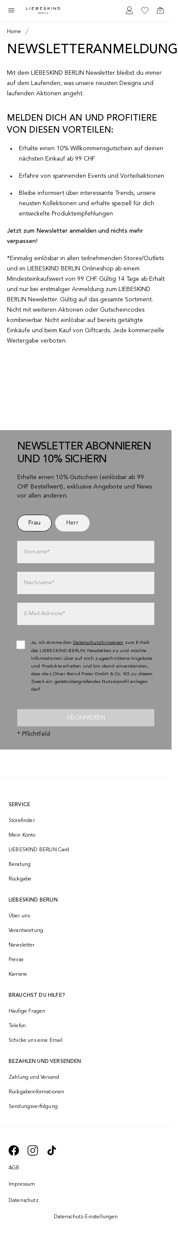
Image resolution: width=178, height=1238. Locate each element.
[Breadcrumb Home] (14, 31)
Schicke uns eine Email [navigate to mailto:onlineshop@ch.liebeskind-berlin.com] (36, 1040)
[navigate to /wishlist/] (145, 10)
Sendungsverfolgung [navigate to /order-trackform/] (33, 1106)
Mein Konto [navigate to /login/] (22, 835)
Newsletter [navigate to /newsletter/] (22, 945)
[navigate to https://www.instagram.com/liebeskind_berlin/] (33, 1150)
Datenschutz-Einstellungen (86, 1217)
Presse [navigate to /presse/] (16, 959)
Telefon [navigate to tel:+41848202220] (17, 1026)
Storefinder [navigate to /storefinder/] (22, 820)
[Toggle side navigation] (11, 10)
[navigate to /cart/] (160, 10)
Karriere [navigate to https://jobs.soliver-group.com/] (18, 974)
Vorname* (37, 552)
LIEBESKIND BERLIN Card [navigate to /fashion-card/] (39, 850)
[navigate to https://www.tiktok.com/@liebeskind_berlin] (52, 1150)
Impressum (22, 1184)
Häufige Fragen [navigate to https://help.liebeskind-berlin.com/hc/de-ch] (27, 1011)
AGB (14, 1168)
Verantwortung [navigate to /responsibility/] (26, 930)
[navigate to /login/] (129, 10)
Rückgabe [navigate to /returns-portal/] (20, 879)
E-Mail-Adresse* (44, 613)
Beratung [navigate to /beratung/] (20, 864)
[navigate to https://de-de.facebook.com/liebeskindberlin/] (14, 1150)
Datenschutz (23, 1200)
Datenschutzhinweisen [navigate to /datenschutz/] (98, 642)
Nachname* (39, 583)
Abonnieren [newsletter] (85, 718)
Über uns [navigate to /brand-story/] (19, 916)
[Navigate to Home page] (43, 10)
